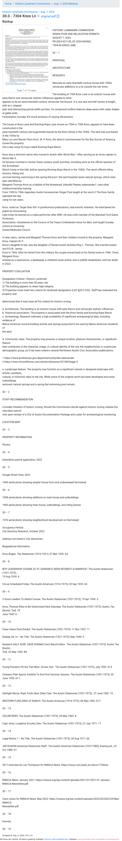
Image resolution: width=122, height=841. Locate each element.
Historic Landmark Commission (33, 3)
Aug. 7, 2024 (47, 11)
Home (8, 3)
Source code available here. (57, 839)
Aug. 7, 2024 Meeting (66, 3)
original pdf (50, 16)
